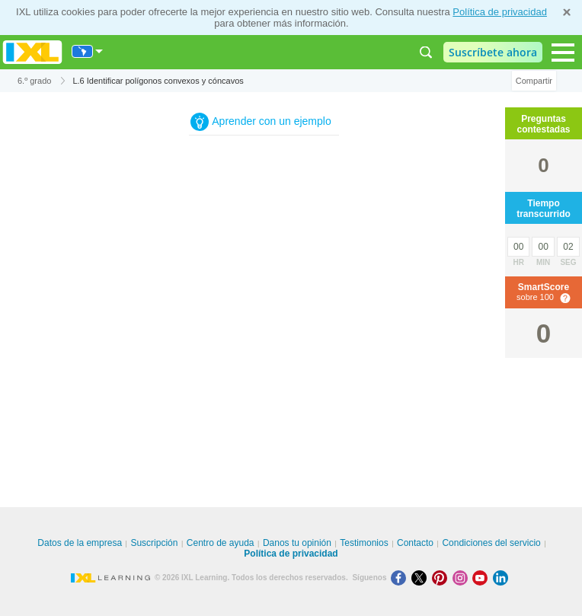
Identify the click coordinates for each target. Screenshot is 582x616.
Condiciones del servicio (491, 543)
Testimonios (364, 543)
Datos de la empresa (79, 543)
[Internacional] (87, 51)
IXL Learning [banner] (32, 52)
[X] (421, 577)
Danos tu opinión (297, 543)
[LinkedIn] (502, 577)
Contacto (415, 543)
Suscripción (153, 543)
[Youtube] (482, 577)
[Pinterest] (442, 577)
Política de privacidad (499, 12)
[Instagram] (462, 577)
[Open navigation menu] (563, 52)
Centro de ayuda (220, 543)
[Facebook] (401, 577)
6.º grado (34, 80)
